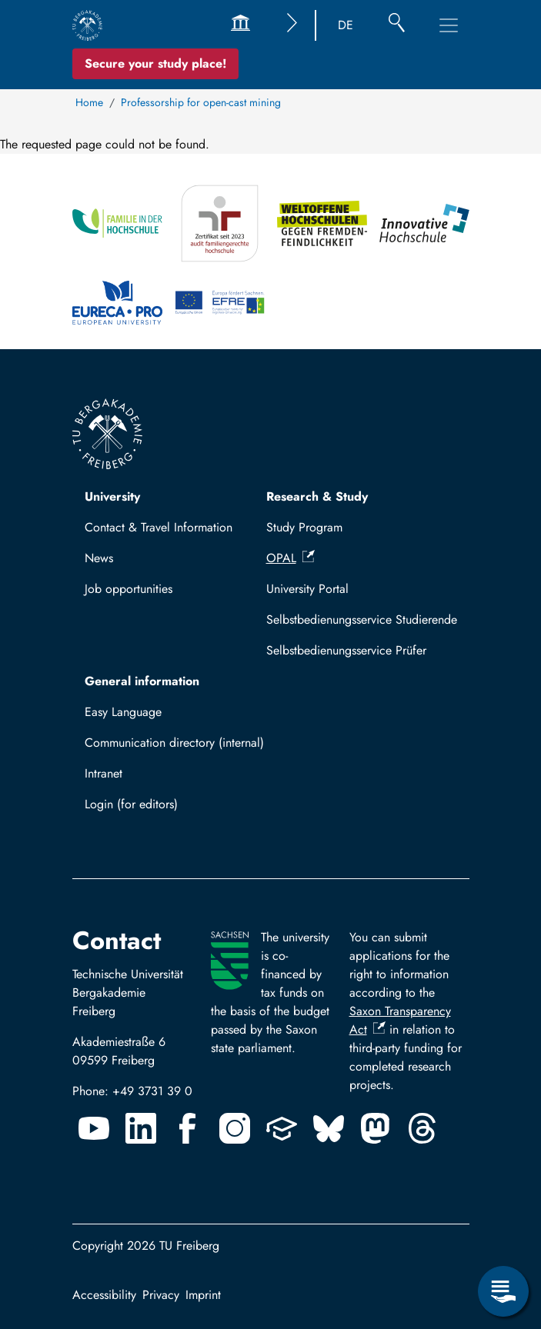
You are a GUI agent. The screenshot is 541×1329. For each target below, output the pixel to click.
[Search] (397, 25)
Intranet (103, 773)
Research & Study (317, 496)
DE (345, 25)
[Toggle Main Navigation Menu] (448, 25)
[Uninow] (281, 1128)
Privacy (160, 1295)
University (112, 496)
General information (142, 681)
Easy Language (123, 712)
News (99, 558)
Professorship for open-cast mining (201, 102)
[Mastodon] (375, 1128)
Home (89, 102)
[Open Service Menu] (503, 1291)
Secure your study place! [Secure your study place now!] (155, 63)
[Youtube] (93, 1128)
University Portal (307, 589)
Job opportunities (128, 589)
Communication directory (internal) (174, 742)
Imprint (203, 1295)
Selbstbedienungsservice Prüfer (346, 650)
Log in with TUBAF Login (158, 809)
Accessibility (104, 1295)
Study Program (304, 527)
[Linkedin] (140, 1128)
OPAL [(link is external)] (290, 558)
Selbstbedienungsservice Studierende (361, 619)
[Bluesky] (328, 1128)
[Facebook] (187, 1128)
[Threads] (422, 1128)
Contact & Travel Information (158, 527)
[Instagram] (234, 1128)
